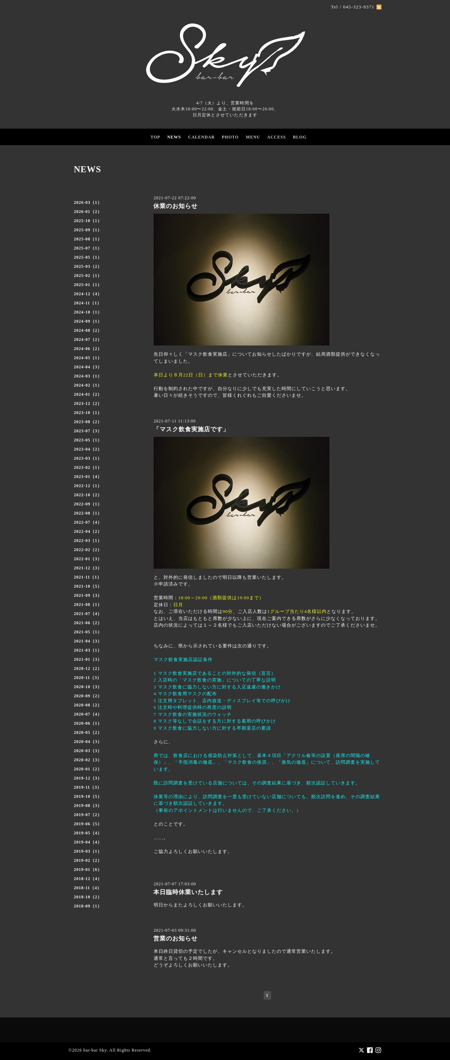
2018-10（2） (88, 896)
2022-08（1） (88, 513)
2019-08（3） (88, 805)
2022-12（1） (88, 485)
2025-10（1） (88, 220)
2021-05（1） (88, 631)
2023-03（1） (88, 458)
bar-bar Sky (95, 1049)
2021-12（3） (88, 567)
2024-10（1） (88, 312)
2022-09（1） (88, 504)
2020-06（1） (88, 723)
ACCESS (276, 137)
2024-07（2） (88, 339)
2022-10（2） (88, 494)
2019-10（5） (88, 796)
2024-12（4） (88, 293)
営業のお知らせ (175, 938)
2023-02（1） (88, 467)
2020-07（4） (88, 714)
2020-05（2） (88, 732)
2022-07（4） (88, 522)
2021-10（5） (88, 586)
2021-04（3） (88, 641)
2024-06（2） (88, 348)
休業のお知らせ (175, 206)
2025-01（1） (88, 284)
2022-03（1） (88, 540)
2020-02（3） (88, 759)
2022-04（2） (88, 531)
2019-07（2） (88, 814)
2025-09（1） (88, 229)
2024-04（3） (88, 366)
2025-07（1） (88, 248)
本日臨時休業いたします (188, 892)
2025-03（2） (88, 266)
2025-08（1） (88, 239)
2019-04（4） (88, 842)
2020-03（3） (88, 750)
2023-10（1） (88, 412)
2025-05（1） (88, 257)
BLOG (300, 137)
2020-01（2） (88, 769)
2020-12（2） (88, 668)
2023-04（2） (88, 449)
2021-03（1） (88, 650)
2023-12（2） (88, 403)
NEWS (174, 137)
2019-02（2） (88, 860)
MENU (253, 137)
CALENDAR (201, 137)
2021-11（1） (88, 577)
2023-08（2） (88, 421)
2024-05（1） (88, 357)
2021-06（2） (88, 622)
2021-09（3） (88, 595)
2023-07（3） (88, 430)
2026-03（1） (88, 202)
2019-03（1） (88, 851)
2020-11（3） (88, 677)
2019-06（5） (88, 823)
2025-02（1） (88, 275)
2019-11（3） (88, 787)
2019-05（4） (88, 832)
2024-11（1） (88, 302)
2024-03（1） (88, 376)
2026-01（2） (88, 211)
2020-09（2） (88, 695)
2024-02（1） (88, 385)
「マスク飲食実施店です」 (191, 429)
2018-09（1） (88, 906)
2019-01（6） (88, 869)
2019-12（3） (88, 778)
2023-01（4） (88, 476)
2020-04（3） (88, 741)
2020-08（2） (88, 705)
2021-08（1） (88, 604)
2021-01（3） (88, 659)
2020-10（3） (88, 686)
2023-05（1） (88, 440)
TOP (155, 137)
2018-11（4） (88, 887)
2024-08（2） (88, 330)
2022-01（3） (88, 558)
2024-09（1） (88, 321)
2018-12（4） (88, 878)
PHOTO (230, 137)
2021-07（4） (88, 613)
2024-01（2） (88, 394)
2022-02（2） (88, 549)
